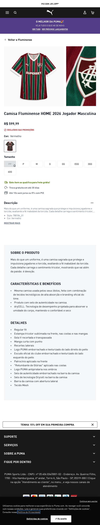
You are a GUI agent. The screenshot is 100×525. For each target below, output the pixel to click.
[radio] (10, 146)
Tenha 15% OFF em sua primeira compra (58, 425)
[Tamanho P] (23, 164)
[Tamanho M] (37, 164)
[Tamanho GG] (63, 164)
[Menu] (7, 12)
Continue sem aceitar (89, 503)
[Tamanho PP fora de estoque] (10, 164)
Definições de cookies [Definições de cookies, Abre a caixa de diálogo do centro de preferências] (37, 521)
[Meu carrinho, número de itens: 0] (92, 12)
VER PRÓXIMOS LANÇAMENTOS (55, 29)
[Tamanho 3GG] (90, 164)
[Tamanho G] (50, 164)
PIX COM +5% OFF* (50, 4)
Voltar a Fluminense (18, 40)
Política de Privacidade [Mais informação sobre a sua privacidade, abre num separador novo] (29, 514)
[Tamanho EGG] (77, 164)
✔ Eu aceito (61, 521)
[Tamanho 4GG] (10, 171)
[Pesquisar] (15, 12)
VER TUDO (36, 29)
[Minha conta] (85, 12)
